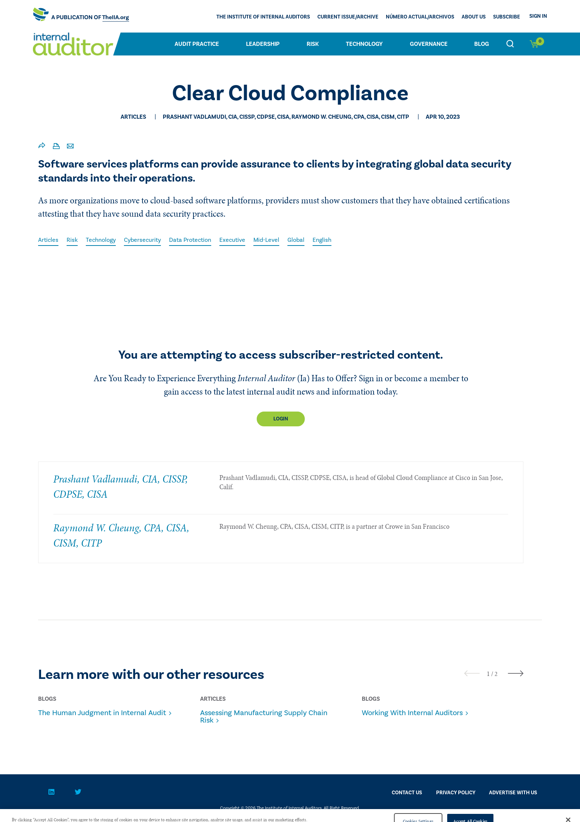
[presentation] (472, 673)
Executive (232, 240)
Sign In (538, 16)
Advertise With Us (513, 792)
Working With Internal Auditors (412, 713)
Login (280, 419)
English (322, 240)
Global (295, 240)
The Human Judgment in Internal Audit (102, 713)
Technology (364, 44)
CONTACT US (407, 792)
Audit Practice (197, 44)
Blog (481, 44)
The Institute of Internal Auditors (263, 17)
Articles (48, 240)
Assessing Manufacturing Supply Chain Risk (263, 716)
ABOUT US (474, 17)
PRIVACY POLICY (455, 792)
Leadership (263, 44)
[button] (488, 673)
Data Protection (190, 240)
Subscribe (506, 17)
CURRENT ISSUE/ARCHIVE (347, 17)
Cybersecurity (142, 240)
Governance (429, 44)
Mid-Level (266, 240)
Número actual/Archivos (420, 17)
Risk (313, 44)
